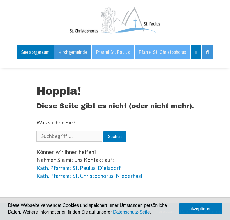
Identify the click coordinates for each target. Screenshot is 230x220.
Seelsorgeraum (35, 52)
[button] (153, 213)
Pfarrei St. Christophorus (162, 52)
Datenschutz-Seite (131, 212)
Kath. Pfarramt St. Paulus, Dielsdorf (78, 168)
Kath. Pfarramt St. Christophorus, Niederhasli (90, 176)
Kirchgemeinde (73, 52)
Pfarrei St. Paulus (113, 52)
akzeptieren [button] (200, 209)
